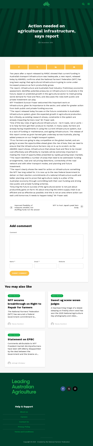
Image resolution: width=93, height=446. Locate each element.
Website (62, 261)
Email (36, 261)
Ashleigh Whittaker (16, 363)
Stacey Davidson (16, 324)
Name (12, 261)
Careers (24, 417)
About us (24, 412)
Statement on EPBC (21, 339)
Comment (13, 232)
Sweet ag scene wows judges (65, 302)
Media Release (14, 295)
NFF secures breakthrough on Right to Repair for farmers (24, 304)
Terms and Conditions (24, 432)
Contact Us (24, 422)
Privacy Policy (24, 427)
